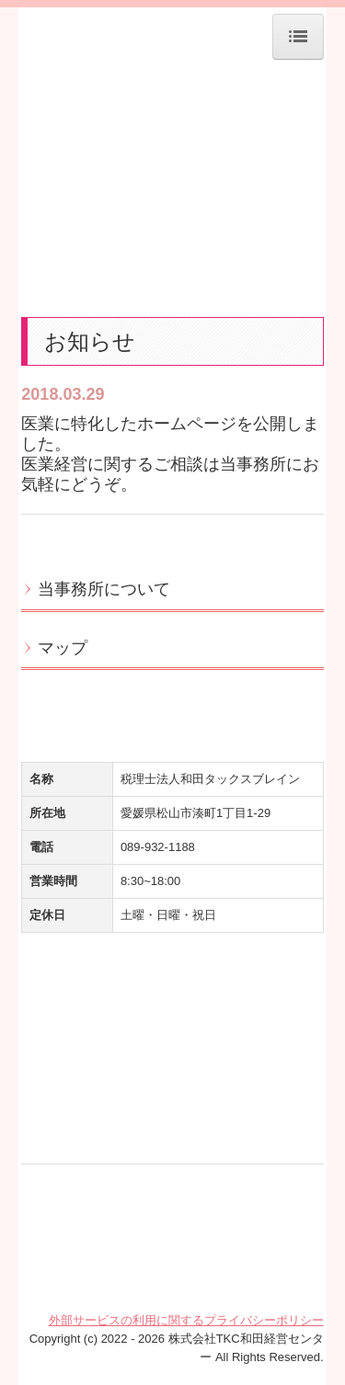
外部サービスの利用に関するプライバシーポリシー (186, 1320)
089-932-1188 (158, 847)
